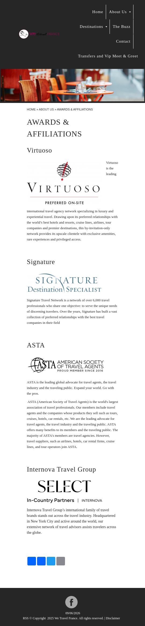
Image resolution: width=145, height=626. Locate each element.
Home (97, 12)
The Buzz (121, 26)
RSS (25, 618)
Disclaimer (113, 618)
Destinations (93, 26)
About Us (120, 12)
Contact (123, 41)
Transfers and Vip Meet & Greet (108, 56)
